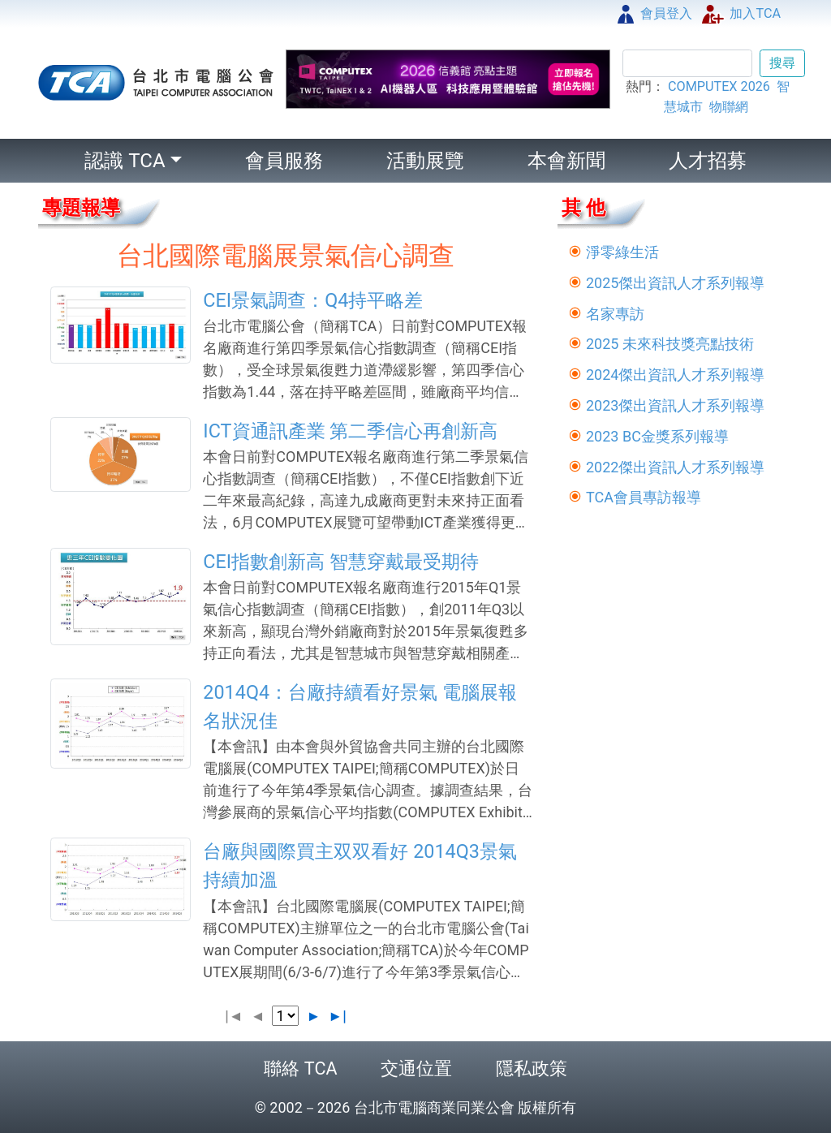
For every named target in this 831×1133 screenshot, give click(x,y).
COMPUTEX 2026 (719, 86)
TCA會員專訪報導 (643, 497)
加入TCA (741, 13)
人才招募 (708, 160)
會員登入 (655, 13)
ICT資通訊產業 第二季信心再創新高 (350, 431)
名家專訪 (615, 313)
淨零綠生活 (622, 252)
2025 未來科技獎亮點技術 (670, 343)
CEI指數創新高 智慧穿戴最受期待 (341, 561)
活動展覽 (425, 160)
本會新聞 (566, 160)
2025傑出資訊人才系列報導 (675, 282)
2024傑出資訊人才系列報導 (675, 374)
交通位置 (416, 1068)
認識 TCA (124, 160)
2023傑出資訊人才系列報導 (675, 405)
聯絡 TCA (300, 1068)
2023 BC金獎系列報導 (657, 436)
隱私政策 (531, 1068)
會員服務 (284, 160)
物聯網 (728, 106)
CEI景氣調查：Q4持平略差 (313, 300)
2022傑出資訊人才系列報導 (675, 467)
